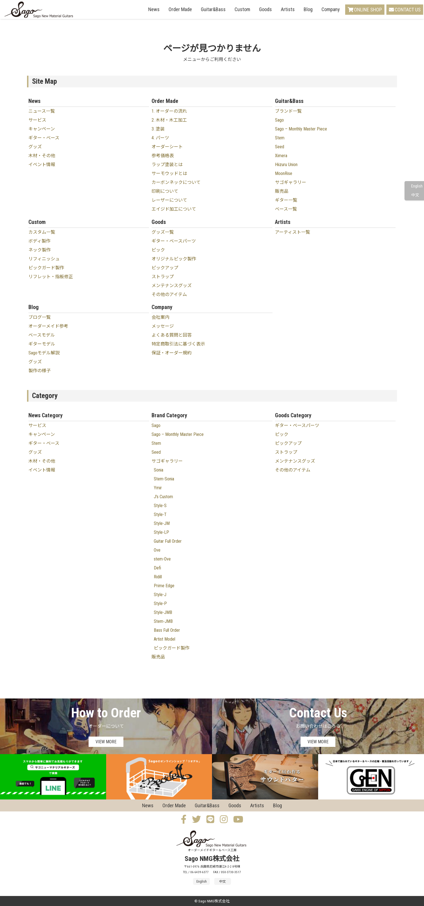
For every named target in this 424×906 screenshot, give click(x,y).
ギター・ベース (43, 137)
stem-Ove (162, 559)
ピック (158, 250)
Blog (308, 9)
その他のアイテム (169, 294)
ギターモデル (41, 344)
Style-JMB (163, 612)
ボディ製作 (39, 241)
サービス (37, 120)
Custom (242, 9)
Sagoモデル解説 (44, 353)
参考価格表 (163, 155)
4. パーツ (160, 137)
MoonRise (283, 173)
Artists (288, 9)
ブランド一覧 (288, 111)
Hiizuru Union (286, 164)
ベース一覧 (286, 209)
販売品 (281, 191)
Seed (279, 146)
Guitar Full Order (168, 541)
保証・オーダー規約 (172, 353)
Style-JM (162, 523)
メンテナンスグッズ (172, 285)
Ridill (158, 576)
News (154, 9)
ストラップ (163, 276)
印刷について (165, 191)
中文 (415, 195)
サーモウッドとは (169, 173)
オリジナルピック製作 (174, 258)
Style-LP (161, 532)
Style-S (160, 505)
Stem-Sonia (164, 479)
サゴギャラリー (290, 182)
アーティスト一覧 (292, 232)
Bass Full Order (167, 630)
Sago (279, 120)
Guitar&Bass (213, 9)
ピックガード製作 (46, 267)
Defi (157, 568)
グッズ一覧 (163, 232)
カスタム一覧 (41, 232)
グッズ (35, 146)
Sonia (158, 470)
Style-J (160, 594)
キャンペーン (41, 129)
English (417, 186)
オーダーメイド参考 (48, 326)
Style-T (160, 514)
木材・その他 (41, 155)
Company (330, 9)
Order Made (180, 9)
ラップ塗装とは (167, 164)
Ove (157, 550)
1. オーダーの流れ (169, 111)
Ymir (158, 487)
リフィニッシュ (44, 258)
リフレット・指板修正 (50, 276)
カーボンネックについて (176, 182)
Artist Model (164, 639)
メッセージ (163, 326)
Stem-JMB (163, 621)
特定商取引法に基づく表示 (178, 344)
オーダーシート (167, 146)
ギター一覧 (286, 200)
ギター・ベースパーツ (174, 241)
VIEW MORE (106, 741)
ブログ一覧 (39, 317)
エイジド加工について (174, 209)
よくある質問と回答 (172, 335)
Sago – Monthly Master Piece (301, 129)
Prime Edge (164, 585)
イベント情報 (41, 164)
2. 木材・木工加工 (169, 120)
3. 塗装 (158, 129)
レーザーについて (169, 200)
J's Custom (163, 496)
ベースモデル (41, 335)
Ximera (281, 155)
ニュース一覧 (41, 111)
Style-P (160, 603)
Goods (265, 9)
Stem (279, 137)
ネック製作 (39, 250)
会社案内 (160, 317)
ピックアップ (165, 267)
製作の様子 (39, 370)
